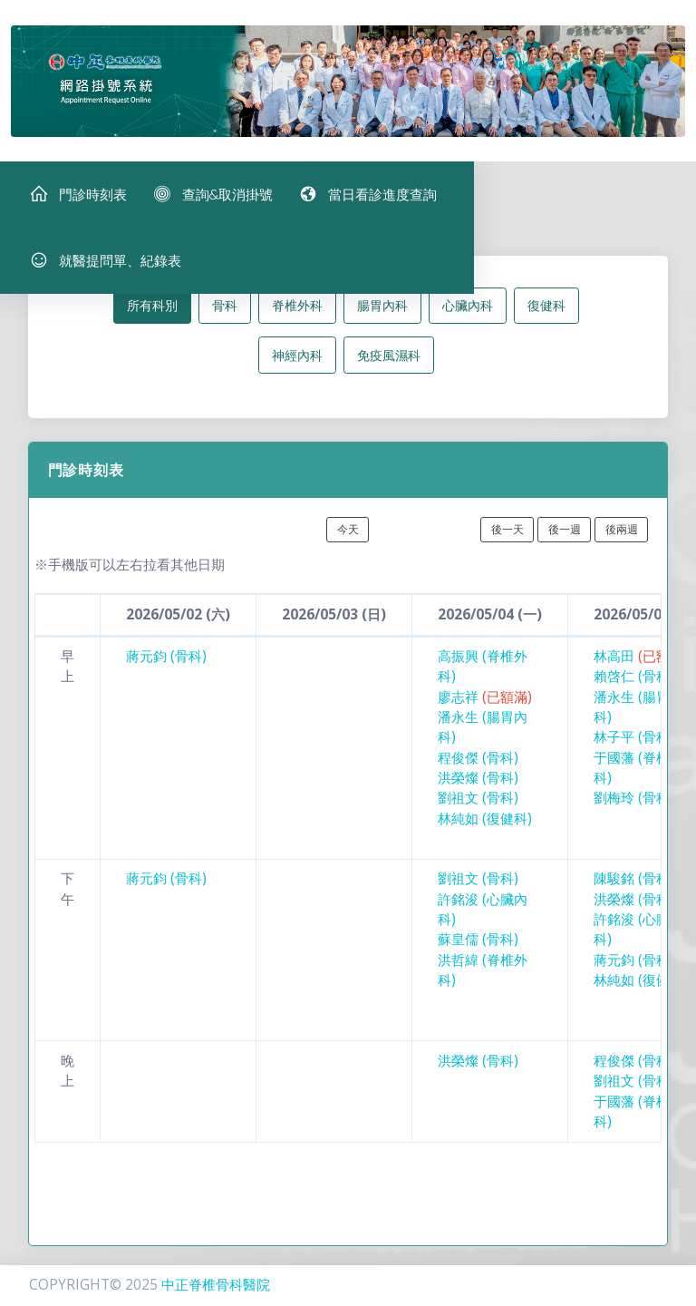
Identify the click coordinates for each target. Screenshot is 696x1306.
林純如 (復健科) (485, 826)
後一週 (564, 537)
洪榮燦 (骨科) (478, 785)
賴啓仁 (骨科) (634, 684)
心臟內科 (467, 313)
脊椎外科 (297, 313)
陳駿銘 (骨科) (634, 886)
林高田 (641, 664)
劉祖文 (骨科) (478, 805)
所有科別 (152, 313)
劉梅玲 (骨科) (634, 805)
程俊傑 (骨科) (478, 765)
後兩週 (621, 537)
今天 (348, 537)
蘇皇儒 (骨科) (478, 947)
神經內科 (297, 363)
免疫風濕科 (388, 363)
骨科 (224, 313)
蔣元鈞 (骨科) (166, 664)
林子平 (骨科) (634, 745)
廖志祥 (485, 705)
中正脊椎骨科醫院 (215, 1284)
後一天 (507, 537)
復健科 (546, 313)
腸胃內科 (382, 313)
